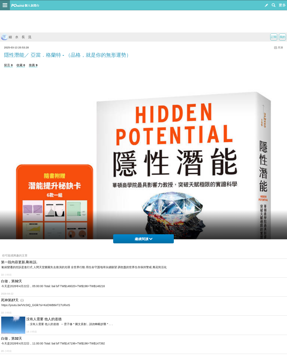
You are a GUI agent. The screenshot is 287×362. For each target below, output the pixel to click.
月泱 (280, 47)
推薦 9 (33, 65)
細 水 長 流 (16, 37)
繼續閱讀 (143, 239)
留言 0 (8, 65)
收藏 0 (20, 65)
